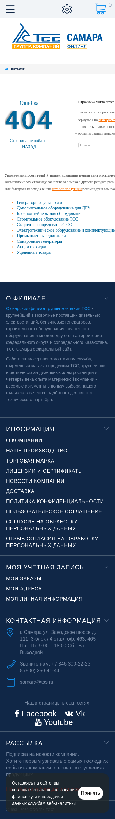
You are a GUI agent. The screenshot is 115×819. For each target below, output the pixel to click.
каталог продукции (67, 189)
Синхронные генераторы (39, 241)
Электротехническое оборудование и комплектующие (66, 230)
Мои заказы (23, 578)
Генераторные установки (39, 202)
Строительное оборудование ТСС (47, 219)
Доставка (20, 491)
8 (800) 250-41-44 (39, 670)
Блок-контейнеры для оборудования (49, 213)
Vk (79, 713)
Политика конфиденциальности (55, 501)
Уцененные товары (34, 252)
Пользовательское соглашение (54, 511)
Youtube (57, 722)
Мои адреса (24, 588)
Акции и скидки (31, 247)
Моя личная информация (44, 599)
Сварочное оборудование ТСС (44, 224)
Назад (29, 147)
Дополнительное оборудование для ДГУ (53, 208)
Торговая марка (30, 460)
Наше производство (36, 450)
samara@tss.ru (36, 682)
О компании (24, 440)
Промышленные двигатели (41, 235)
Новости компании (35, 481)
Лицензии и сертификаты (44, 471)
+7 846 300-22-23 (71, 663)
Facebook (37, 713)
